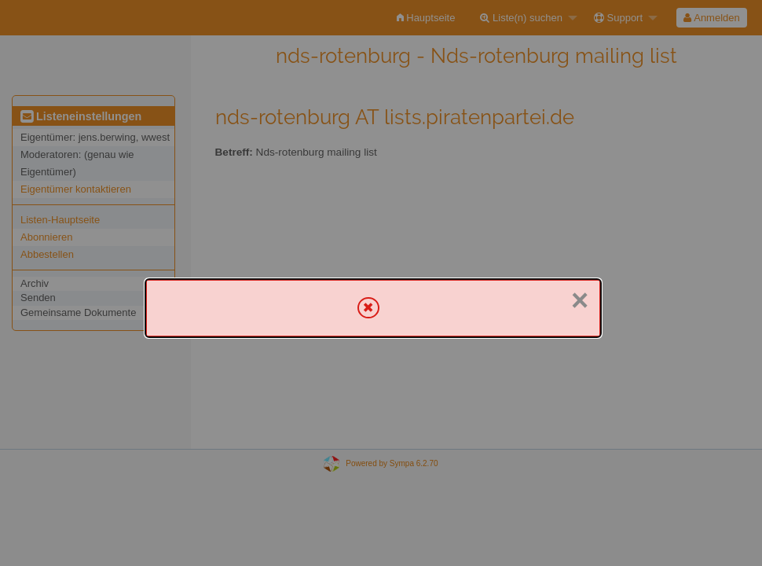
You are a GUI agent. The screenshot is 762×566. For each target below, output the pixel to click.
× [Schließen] (579, 300)
